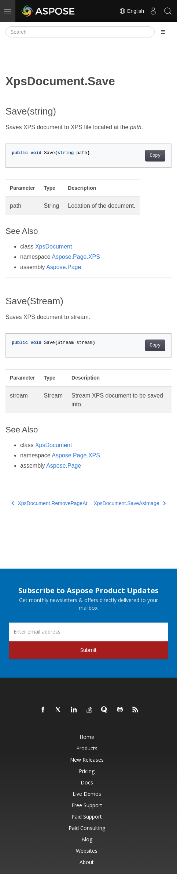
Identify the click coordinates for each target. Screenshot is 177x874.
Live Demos (87, 793)
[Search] (80, 31)
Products (86, 748)
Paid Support (86, 816)
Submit (88, 649)
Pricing (87, 771)
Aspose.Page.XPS (76, 257)
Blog (86, 839)
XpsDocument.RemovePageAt (49, 503)
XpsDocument (53, 246)
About (87, 862)
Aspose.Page (63, 267)
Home (87, 736)
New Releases (87, 759)
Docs (87, 782)
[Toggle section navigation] (163, 32)
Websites (86, 850)
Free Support (86, 805)
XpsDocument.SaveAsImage (130, 503)
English (131, 11)
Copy (155, 155)
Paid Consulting (87, 827)
